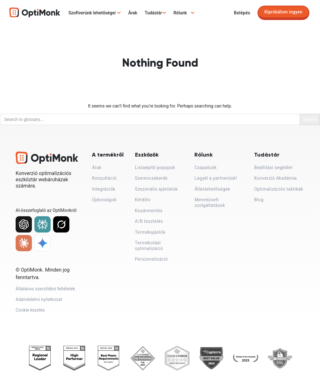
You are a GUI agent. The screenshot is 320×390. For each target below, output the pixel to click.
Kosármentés (148, 210)
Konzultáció (104, 178)
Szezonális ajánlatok (156, 189)
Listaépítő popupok (155, 167)
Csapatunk (205, 167)
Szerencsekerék (151, 178)
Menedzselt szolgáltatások (209, 202)
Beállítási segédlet (273, 167)
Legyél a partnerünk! (215, 178)
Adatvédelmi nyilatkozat (39, 301)
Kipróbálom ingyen (283, 11)
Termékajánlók (150, 232)
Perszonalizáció (151, 259)
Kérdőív (143, 199)
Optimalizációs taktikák (278, 189)
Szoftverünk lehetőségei (92, 12)
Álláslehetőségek (212, 189)
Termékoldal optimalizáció (149, 245)
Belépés (242, 12)
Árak (132, 12)
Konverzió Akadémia (275, 178)
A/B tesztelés (149, 221)
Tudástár (153, 12)
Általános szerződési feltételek (45, 290)
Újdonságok (104, 199)
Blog (258, 199)
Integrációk (103, 189)
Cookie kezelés (30, 313)
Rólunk (180, 12)
